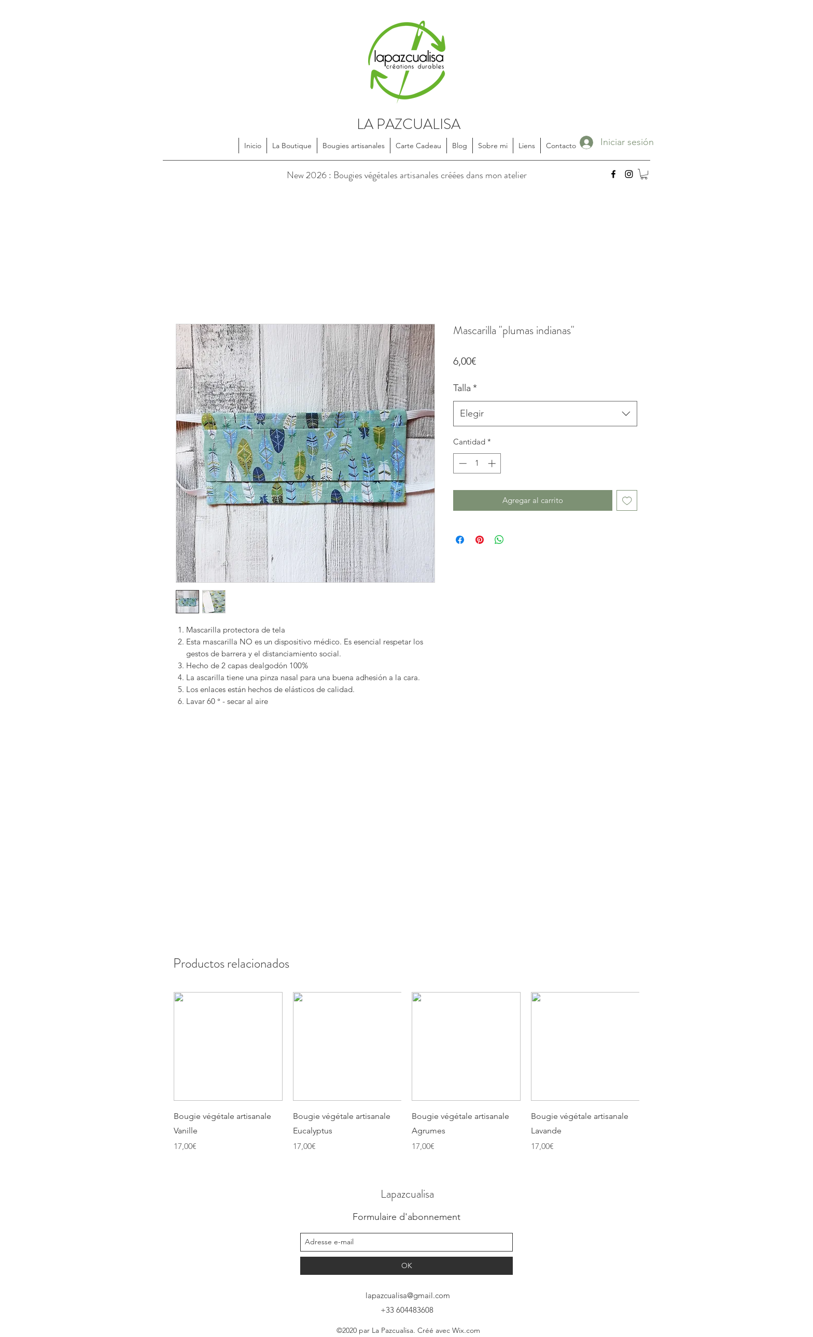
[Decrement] (462, 463)
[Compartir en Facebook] (460, 540)
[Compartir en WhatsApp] (499, 540)
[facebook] (613, 174)
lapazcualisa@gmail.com (408, 1295)
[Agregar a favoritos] (627, 500)
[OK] (406, 1266)
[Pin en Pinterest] (479, 540)
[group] (406, 1072)
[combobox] (545, 414)
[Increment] (493, 463)
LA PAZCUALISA (408, 124)
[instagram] (629, 174)
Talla (465, 388)
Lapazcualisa (407, 1194)
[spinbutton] (477, 463)
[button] (644, 174)
